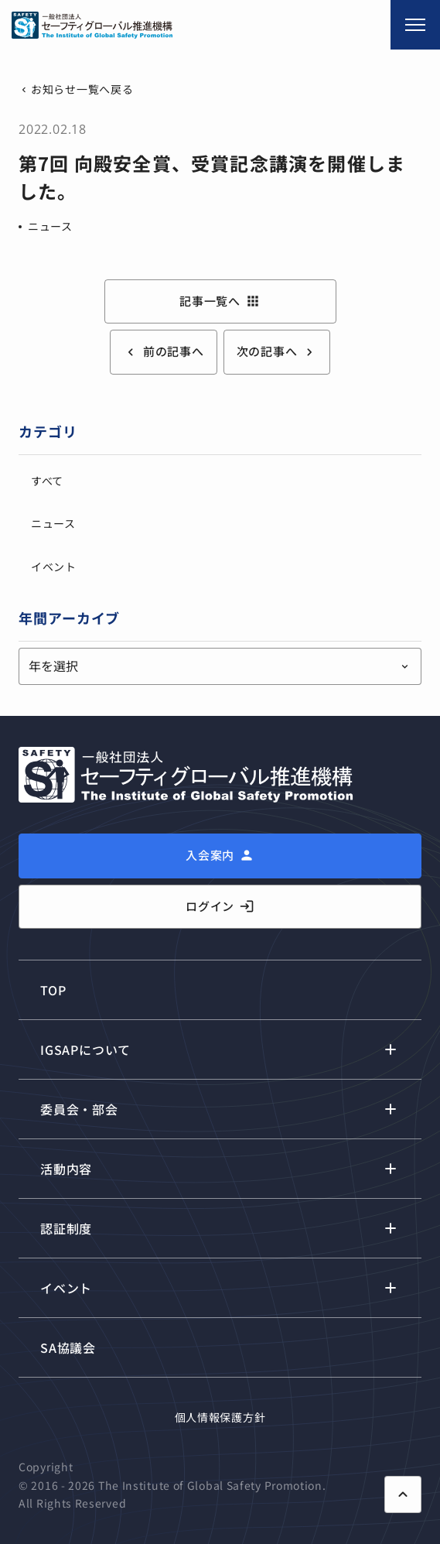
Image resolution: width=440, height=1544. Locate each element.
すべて (47, 480)
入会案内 (210, 855)
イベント (54, 566)
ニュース (50, 226)
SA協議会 (68, 1347)
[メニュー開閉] (415, 25)
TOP (53, 990)
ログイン (220, 906)
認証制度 (66, 1228)
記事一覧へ (220, 301)
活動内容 (66, 1168)
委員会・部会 (79, 1109)
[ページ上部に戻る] (402, 1494)
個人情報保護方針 (220, 1417)
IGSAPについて (85, 1049)
